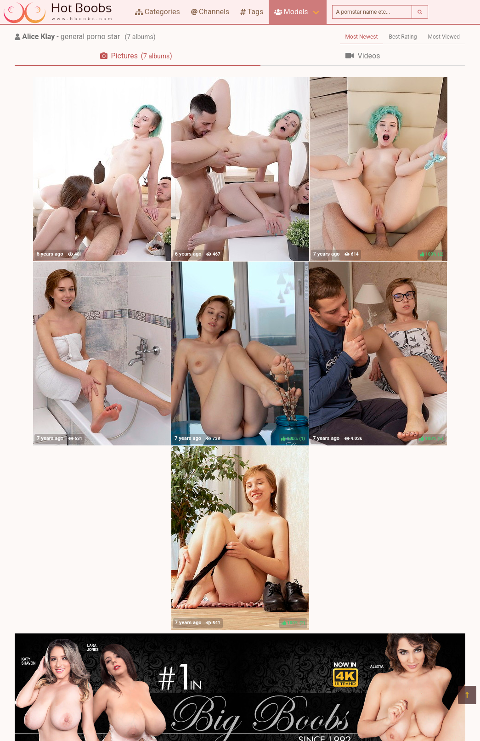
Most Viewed (444, 37)
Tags (251, 11)
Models (291, 11)
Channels (210, 11)
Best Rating (403, 37)
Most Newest (361, 37)
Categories (157, 11)
